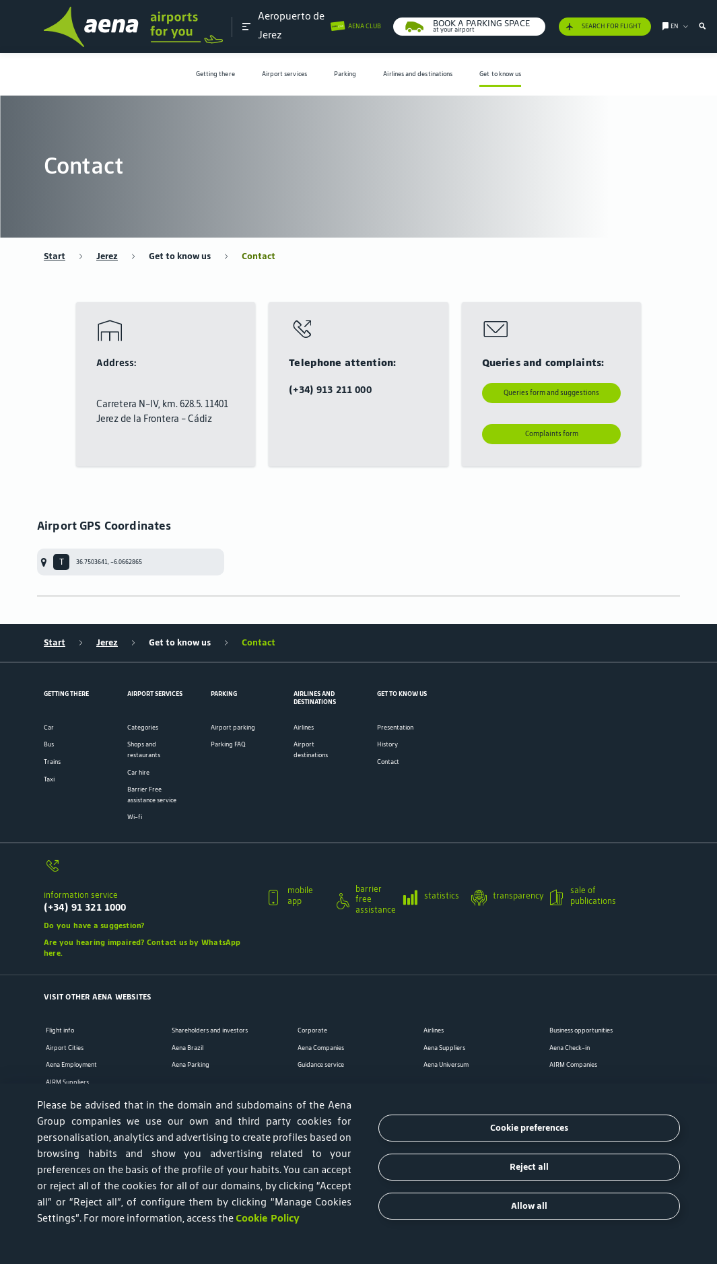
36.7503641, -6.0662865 (109, 561)
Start (54, 256)
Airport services (284, 73)
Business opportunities (581, 1030)
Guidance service (321, 1065)
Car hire (138, 772)
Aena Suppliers (444, 1048)
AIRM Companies (573, 1065)
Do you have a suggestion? (94, 925)
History (387, 744)
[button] (246, 26)
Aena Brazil (187, 1048)
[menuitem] (215, 74)
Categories (142, 727)
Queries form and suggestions (551, 392)
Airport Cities (64, 1048)
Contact (258, 256)
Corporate (312, 1030)
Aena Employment (71, 1065)
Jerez (107, 256)
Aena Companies (321, 1048)
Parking (345, 73)
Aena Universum (446, 1065)
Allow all (529, 1206)
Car (49, 727)
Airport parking (233, 727)
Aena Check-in (569, 1048)
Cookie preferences (529, 1127)
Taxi (49, 779)
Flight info (60, 1030)
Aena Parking (190, 1065)
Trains (52, 761)
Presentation (395, 727)
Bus (49, 744)
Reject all (529, 1166)
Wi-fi (134, 816)
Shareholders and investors (210, 1030)
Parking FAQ (228, 744)
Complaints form (551, 433)
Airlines (304, 727)
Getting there (215, 73)
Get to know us (500, 73)
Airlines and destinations (417, 73)
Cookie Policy (268, 1218)
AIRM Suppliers (67, 1082)
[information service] (150, 871)
